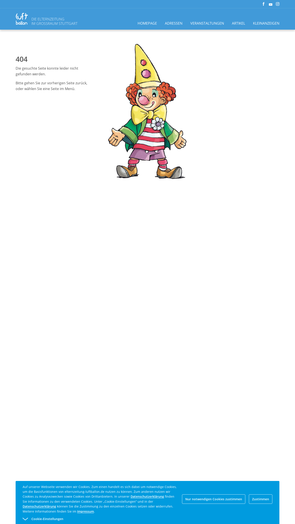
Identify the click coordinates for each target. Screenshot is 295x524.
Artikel (238, 23)
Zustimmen (260, 499)
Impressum (85, 511)
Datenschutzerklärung (147, 496)
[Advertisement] (156, 263)
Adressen (173, 23)
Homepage (147, 23)
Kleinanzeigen (266, 23)
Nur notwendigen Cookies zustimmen (213, 499)
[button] (140, 519)
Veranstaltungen (207, 23)
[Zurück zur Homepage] (23, 19)
